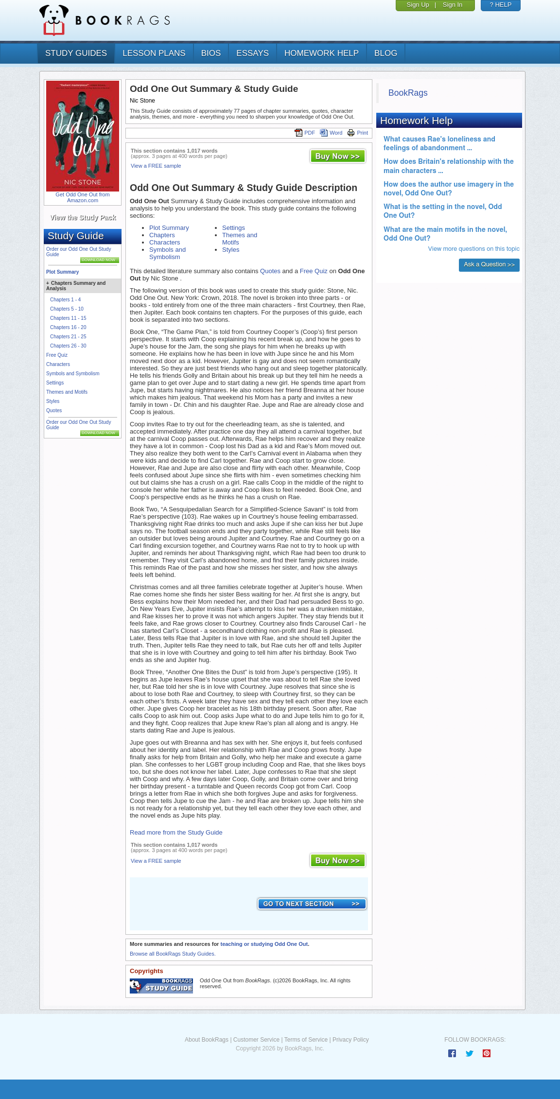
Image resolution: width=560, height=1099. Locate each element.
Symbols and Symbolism (72, 373)
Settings (55, 382)
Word (331, 133)
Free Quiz (57, 355)
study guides (76, 53)
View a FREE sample (156, 166)
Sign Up (418, 4)
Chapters (162, 235)
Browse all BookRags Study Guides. (173, 954)
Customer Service (256, 1039)
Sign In (452, 4)
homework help (321, 53)
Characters (58, 364)
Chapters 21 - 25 (68, 336)
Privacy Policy (350, 1039)
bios (211, 53)
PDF (305, 133)
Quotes (54, 410)
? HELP (501, 4)
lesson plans (153, 53)
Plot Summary (62, 272)
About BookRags (206, 1039)
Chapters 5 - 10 (67, 309)
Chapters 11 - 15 (68, 318)
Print (357, 133)
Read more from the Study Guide (176, 832)
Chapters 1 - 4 (65, 299)
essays (252, 53)
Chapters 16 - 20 (68, 327)
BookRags (408, 93)
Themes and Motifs (67, 392)
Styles (52, 401)
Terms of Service (306, 1039)
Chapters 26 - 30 (68, 346)
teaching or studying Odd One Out (264, 944)
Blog (385, 53)
